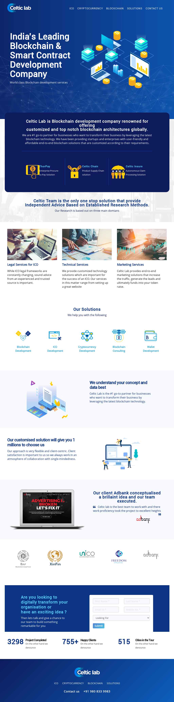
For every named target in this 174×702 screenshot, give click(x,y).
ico (71, 8)
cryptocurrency (90, 8)
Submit (99, 625)
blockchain (115, 8)
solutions (134, 8)
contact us (154, 8)
